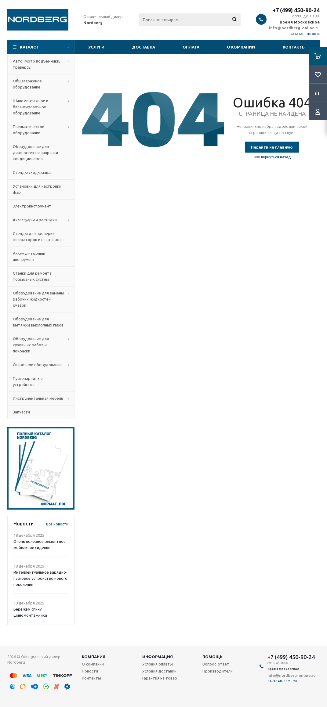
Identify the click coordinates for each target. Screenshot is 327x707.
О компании (241, 47)
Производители (217, 671)
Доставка (143, 47)
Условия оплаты (157, 664)
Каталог (29, 47)
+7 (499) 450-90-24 (296, 10)
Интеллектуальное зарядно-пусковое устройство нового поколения (40, 578)
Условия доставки (159, 671)
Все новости (57, 524)
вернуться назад (276, 157)
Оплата (191, 47)
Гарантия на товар (159, 678)
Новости (90, 671)
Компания (93, 657)
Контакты (294, 47)
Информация (157, 657)
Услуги (96, 47)
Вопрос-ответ (215, 664)
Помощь (212, 657)
